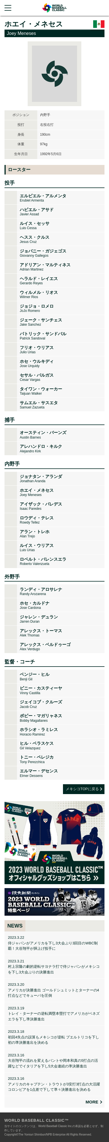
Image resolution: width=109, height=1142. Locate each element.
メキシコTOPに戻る (82, 789)
